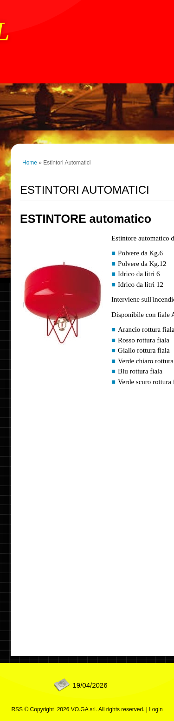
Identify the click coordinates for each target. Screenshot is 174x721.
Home (29, 162)
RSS (17, 709)
